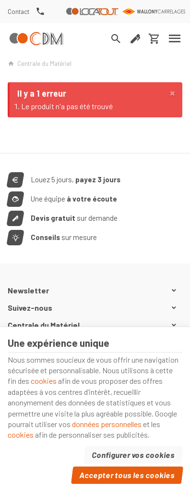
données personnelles (107, 424)
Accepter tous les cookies (127, 475)
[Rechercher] (116, 38)
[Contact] (19, 11)
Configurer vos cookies (134, 454)
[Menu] (175, 38)
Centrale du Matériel (39, 63)
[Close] (172, 93)
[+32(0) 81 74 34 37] (40, 11)
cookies (44, 380)
